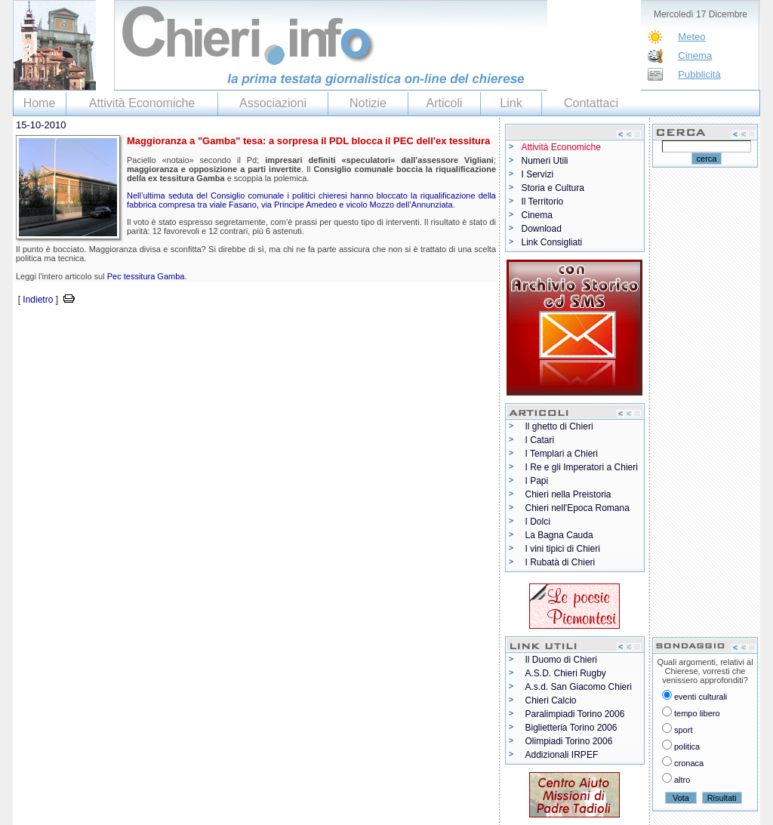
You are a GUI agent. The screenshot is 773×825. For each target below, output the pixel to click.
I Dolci (537, 521)
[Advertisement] (189, 330)
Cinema (695, 55)
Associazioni (272, 103)
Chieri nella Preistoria (568, 494)
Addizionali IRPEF (562, 755)
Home (39, 103)
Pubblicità (699, 74)
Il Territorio (543, 201)
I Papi (537, 481)
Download (542, 228)
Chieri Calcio (551, 700)
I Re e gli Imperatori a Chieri (581, 467)
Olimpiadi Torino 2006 (569, 741)
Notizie (368, 103)
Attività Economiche (142, 103)
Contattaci (591, 103)
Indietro (38, 299)
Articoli (444, 103)
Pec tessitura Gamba (146, 276)
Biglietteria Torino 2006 (571, 727)
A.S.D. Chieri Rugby (565, 673)
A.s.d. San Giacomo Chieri (578, 687)
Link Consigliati (552, 242)
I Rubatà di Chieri (560, 562)
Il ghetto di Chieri (559, 426)
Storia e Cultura (553, 188)
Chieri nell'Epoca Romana (577, 508)
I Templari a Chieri (561, 453)
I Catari (540, 440)
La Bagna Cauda (559, 535)
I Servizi (538, 174)
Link (511, 103)
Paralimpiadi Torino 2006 (575, 714)
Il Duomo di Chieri (561, 659)
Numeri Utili (545, 160)
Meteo (691, 36)
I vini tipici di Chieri (562, 548)
